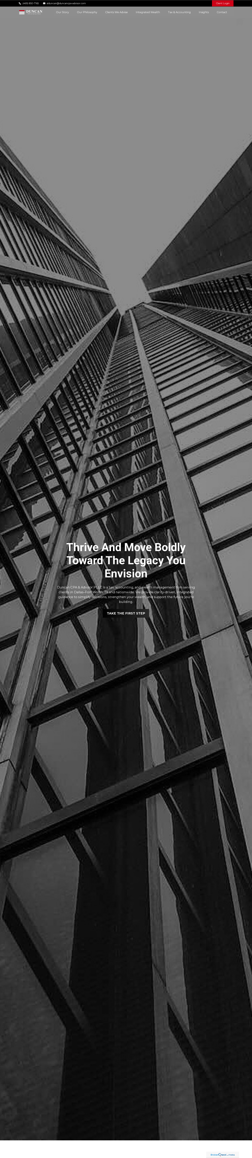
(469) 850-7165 (28, 3)
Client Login (223, 3)
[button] (62, 12)
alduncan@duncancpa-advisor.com (64, 3)
